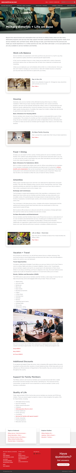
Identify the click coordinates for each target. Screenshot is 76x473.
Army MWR (16, 350)
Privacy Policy (21, 455)
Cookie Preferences (23, 461)
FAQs (45, 2)
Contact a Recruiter (63, 464)
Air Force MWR (17, 355)
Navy (4, 464)
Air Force (5, 459)
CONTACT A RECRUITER (53, 2)
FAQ (19, 460)
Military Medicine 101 (6, 5)
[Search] (73, 2)
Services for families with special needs (26, 417)
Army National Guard (8, 456)
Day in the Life (71, 5)
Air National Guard (8, 462)
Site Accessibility (22, 458)
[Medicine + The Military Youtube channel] (38, 453)
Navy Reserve (6, 466)
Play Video (35, 87)
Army (4, 453)
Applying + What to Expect (23, 5)
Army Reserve (6, 455)
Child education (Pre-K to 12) (23, 410)
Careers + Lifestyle (57, 5)
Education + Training (41, 5)
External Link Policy (23, 456)
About (19, 453)
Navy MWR (16, 353)
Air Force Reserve (7, 460)
